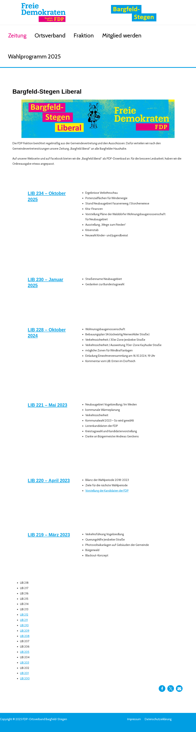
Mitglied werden (133, 35)
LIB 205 (24, 652)
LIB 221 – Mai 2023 (48, 405)
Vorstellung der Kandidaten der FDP (107, 490)
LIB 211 (24, 620)
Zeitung (19, 35)
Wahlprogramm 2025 (36, 56)
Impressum (134, 719)
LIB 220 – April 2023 (49, 480)
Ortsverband (54, 35)
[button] (162, 688)
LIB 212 (24, 614)
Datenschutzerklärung (158, 719)
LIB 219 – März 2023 (49, 534)
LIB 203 (24, 662)
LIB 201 (24, 673)
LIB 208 (24, 636)
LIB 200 (25, 678)
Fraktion (92, 35)
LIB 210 (24, 625)
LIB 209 (24, 630)
